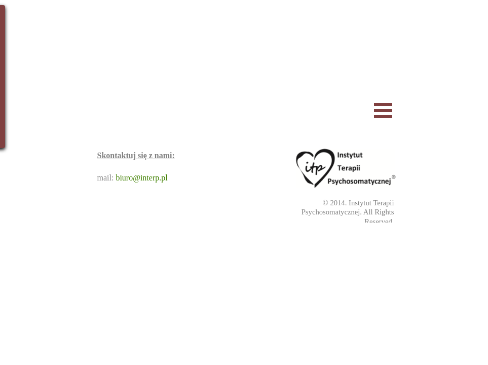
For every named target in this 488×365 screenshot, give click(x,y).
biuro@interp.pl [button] (141, 177)
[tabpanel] (334, 212)
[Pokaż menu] (383, 110)
